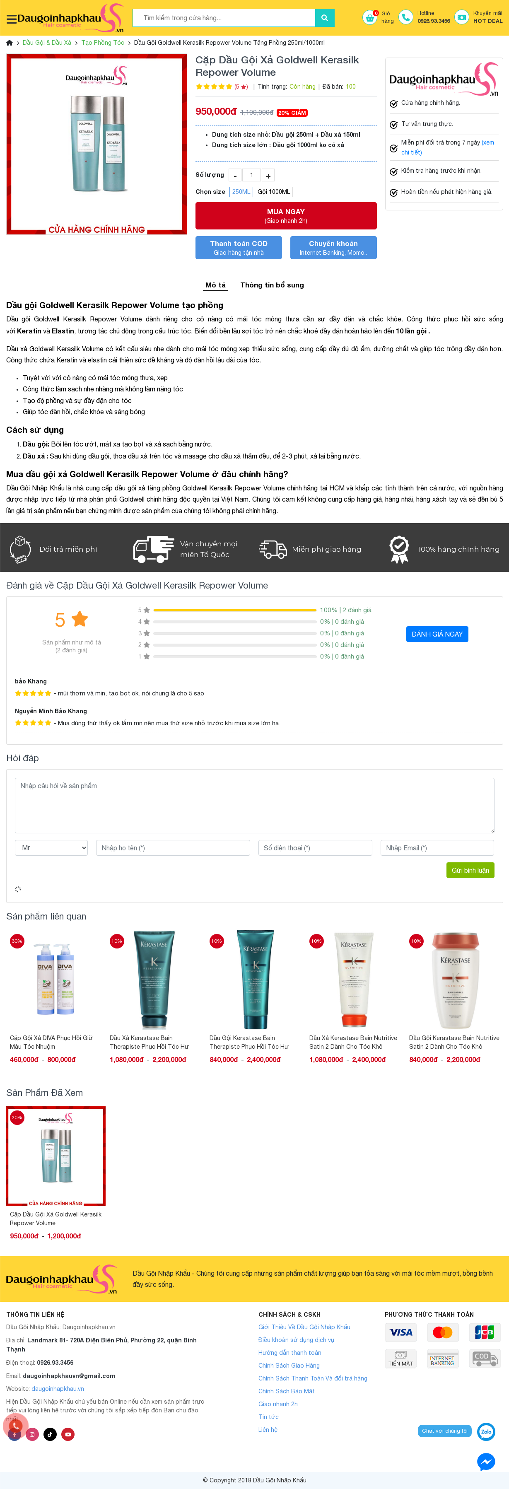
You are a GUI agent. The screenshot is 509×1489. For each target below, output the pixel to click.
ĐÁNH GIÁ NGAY (437, 634)
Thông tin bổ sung (272, 284)
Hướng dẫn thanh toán (289, 1352)
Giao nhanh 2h (278, 1404)
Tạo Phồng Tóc (102, 42)
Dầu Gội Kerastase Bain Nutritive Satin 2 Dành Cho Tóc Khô (454, 1042)
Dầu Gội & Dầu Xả (47, 42)
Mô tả (215, 284)
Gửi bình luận (470, 870)
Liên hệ (267, 1429)
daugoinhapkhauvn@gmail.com (69, 1375)
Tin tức (268, 1417)
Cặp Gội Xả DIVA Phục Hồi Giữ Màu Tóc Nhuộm (51, 1042)
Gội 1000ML (274, 191)
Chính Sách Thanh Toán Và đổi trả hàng (312, 1378)
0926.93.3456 (55, 1362)
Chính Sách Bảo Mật (286, 1391)
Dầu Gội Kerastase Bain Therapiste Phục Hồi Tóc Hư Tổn (249, 1042)
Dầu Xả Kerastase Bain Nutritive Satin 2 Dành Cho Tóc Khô (353, 1042)
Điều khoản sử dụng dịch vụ (296, 1340)
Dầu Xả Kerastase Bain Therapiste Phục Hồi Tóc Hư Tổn (149, 1042)
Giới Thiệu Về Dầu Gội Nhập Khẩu (304, 1327)
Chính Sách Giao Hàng (289, 1365)
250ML (241, 191)
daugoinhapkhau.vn (57, 1388)
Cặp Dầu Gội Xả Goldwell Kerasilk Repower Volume (55, 1218)
